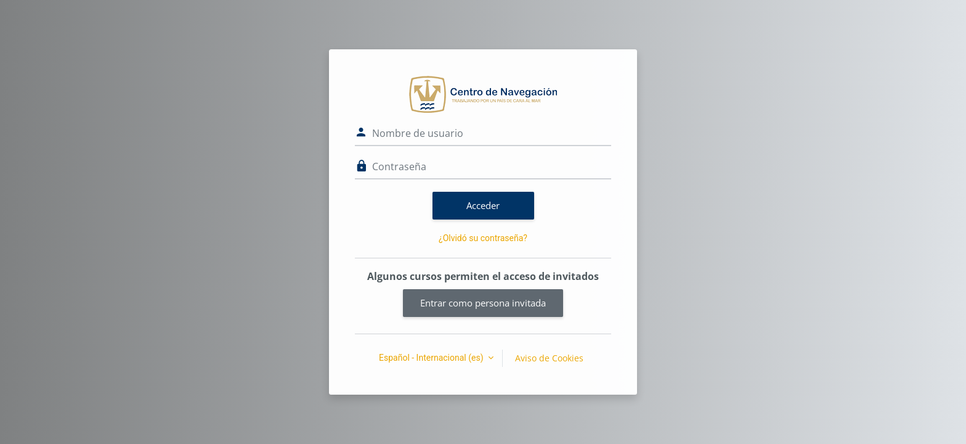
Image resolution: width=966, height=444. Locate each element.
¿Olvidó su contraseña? (483, 238)
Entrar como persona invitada (483, 303)
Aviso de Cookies (549, 358)
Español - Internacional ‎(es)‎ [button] (432, 358)
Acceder (483, 205)
